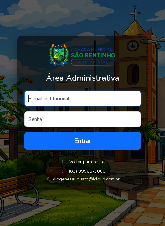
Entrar (82, 141)
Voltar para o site (82, 162)
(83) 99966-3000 (87, 171)
